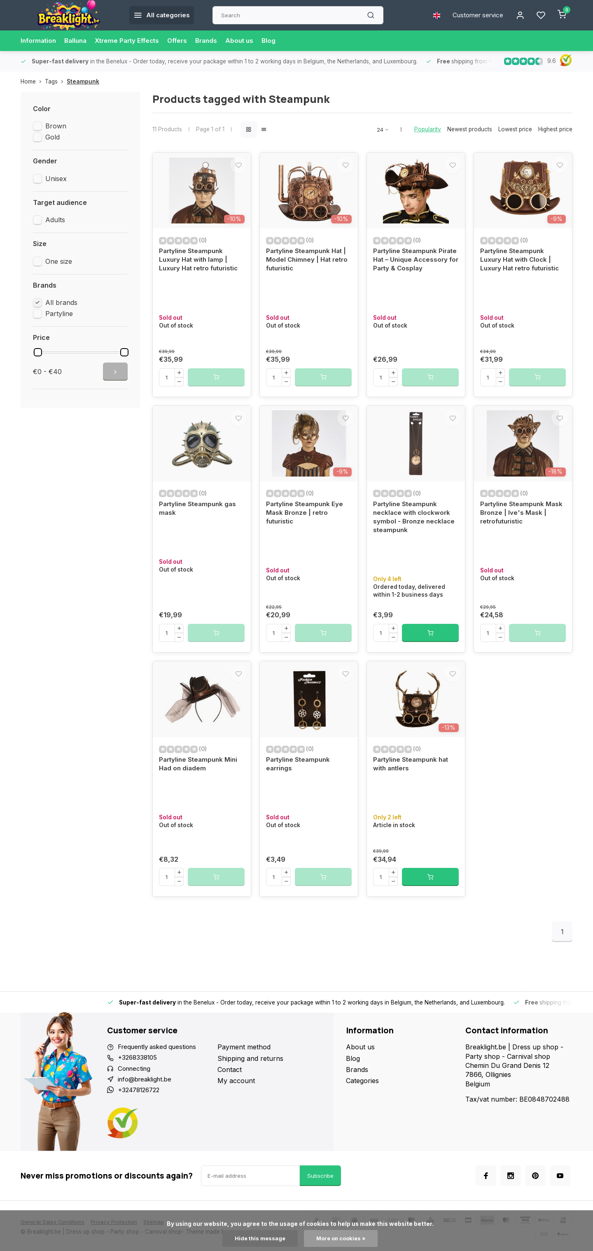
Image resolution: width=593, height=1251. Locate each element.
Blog (282, 41)
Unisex (56, 178)
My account (236, 1108)
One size (58, 261)
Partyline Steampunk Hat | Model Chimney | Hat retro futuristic (308, 266)
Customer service (474, 15)
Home (33, 81)
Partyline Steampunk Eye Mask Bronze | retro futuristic (306, 531)
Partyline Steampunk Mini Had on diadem (200, 790)
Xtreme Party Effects (133, 41)
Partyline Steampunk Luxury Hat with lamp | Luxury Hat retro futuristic (201, 266)
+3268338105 (139, 1085)
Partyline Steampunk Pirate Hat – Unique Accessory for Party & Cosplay (409, 271)
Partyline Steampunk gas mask (199, 526)
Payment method (244, 1074)
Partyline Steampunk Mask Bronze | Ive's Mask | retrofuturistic (521, 531)
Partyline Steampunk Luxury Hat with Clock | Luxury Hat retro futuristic (522, 266)
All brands (61, 302)
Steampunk (83, 81)
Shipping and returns (250, 1085)
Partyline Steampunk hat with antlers (413, 790)
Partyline (59, 313)
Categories (362, 1108)
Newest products (469, 129)
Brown (55, 126)
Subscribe (320, 1205)
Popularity (427, 129)
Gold (52, 137)
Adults (55, 220)
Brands (217, 41)
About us (251, 41)
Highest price (555, 129)
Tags (56, 81)
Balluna (79, 41)
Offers (186, 41)
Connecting (135, 1097)
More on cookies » (342, 1238)
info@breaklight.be (147, 1108)
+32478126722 (141, 1119)
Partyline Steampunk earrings (299, 790)
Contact (229, 1097)
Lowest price (515, 129)
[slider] (38, 352)
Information (39, 41)
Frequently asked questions (160, 1074)
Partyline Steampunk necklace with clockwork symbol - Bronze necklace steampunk (415, 535)
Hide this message (258, 1238)
